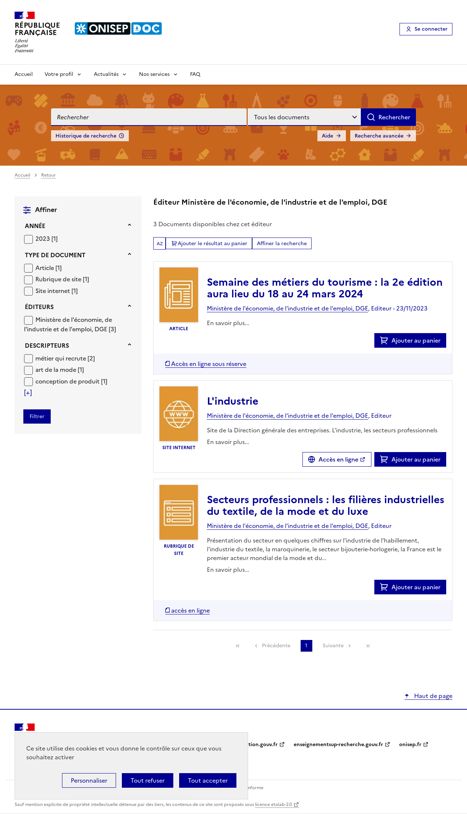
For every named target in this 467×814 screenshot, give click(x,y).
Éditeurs (39, 306)
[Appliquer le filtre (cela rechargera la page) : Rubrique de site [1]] (62, 279)
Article (45, 267)
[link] (238, 646)
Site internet (53, 290)
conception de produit (68, 381)
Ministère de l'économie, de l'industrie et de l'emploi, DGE (68, 324)
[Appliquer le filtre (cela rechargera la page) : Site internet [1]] (56, 291)
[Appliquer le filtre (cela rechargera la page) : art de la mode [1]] (59, 369)
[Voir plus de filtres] (28, 392)
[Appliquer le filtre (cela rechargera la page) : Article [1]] (48, 268)
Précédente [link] (276, 645)
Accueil (24, 74)
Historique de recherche (85, 136)
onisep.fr (410, 744)
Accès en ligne (338, 459)
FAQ (195, 74)
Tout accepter (208, 780)
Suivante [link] (333, 645)
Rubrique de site (59, 279)
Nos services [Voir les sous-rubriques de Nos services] (154, 74)
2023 (43, 238)
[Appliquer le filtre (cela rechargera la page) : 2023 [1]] (46, 238)
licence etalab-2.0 (273, 804)
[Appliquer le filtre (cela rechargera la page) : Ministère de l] (70, 324)
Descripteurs (47, 345)
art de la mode (56, 369)
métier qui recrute (61, 358)
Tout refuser (148, 780)
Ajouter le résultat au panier (212, 243)
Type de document (55, 255)
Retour (48, 175)
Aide (327, 136)
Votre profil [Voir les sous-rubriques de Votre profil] (59, 74)
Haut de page (432, 695)
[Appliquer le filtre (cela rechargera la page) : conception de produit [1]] (71, 381)
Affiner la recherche (282, 243)
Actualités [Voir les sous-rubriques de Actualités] (106, 74)
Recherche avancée (379, 136)
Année (35, 225)
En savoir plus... (228, 323)
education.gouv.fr (256, 744)
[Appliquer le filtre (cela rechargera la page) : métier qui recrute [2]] (65, 358)
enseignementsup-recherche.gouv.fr (338, 744)
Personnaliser (89, 780)
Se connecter (431, 29)
